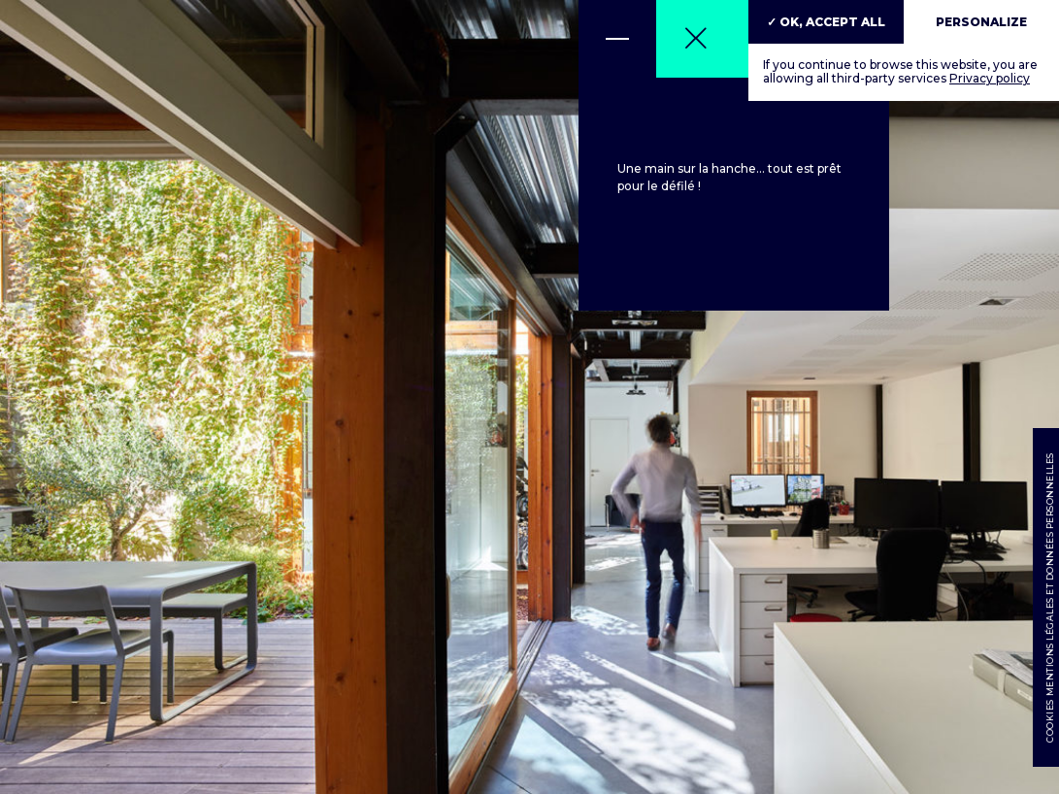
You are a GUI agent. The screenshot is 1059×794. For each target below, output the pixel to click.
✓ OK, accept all (826, 22)
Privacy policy (989, 78)
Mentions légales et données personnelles (1048, 575)
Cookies (1048, 722)
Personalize (981, 22)
